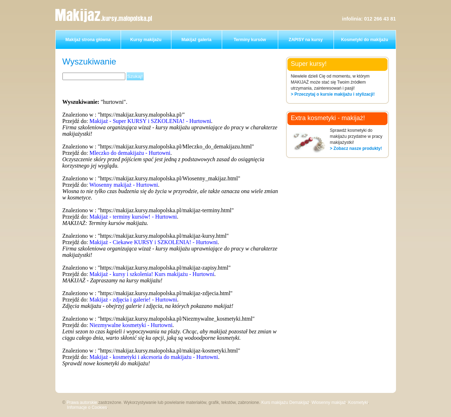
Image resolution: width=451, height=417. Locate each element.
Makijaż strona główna (87, 39)
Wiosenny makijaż (329, 402)
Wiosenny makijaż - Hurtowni (123, 185)
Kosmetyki (358, 402)
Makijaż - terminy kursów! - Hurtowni (133, 217)
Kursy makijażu (145, 39)
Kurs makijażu (275, 402)
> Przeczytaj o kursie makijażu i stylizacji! (333, 94)
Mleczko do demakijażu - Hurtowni (129, 153)
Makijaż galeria (196, 39)
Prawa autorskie (82, 402)
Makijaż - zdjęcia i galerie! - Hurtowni (133, 300)
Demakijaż (299, 402)
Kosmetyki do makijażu (364, 39)
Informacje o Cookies (87, 407)
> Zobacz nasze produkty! (356, 148)
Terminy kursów (249, 39)
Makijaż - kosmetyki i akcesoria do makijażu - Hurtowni (153, 357)
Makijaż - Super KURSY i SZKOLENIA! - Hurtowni (150, 121)
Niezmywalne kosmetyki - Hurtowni (130, 325)
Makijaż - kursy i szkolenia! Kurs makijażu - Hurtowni (151, 274)
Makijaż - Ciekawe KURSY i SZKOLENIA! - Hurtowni (153, 242)
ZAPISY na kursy (306, 39)
